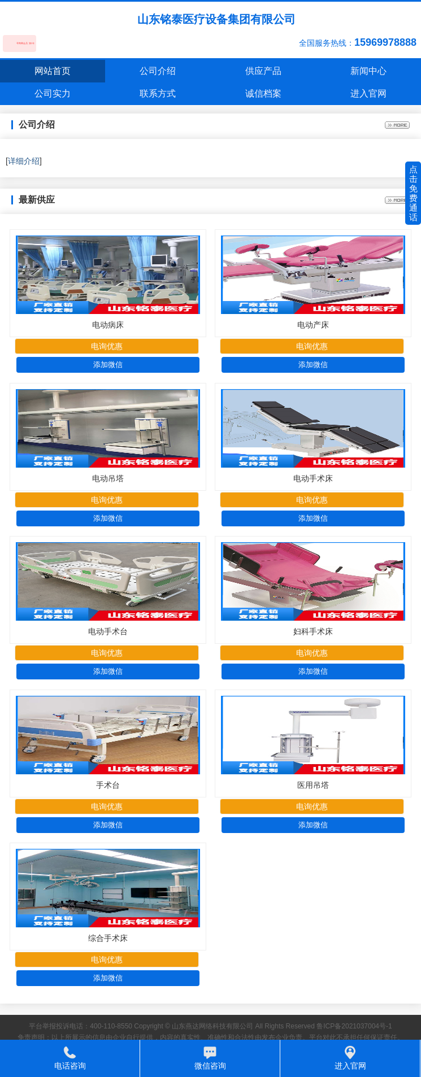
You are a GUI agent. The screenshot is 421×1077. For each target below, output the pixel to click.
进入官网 (368, 93)
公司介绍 (158, 71)
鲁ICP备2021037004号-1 (354, 1026)
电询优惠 (107, 346)
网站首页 (52, 71)
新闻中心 (368, 71)
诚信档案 (263, 93)
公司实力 (52, 93)
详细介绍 (24, 160)
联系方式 (158, 93)
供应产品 (263, 71)
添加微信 (108, 364)
